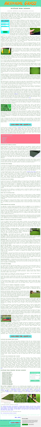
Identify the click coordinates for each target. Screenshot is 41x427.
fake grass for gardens (31, 347)
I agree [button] (23, 424)
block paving (38, 390)
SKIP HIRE (6, 390)
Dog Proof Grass (33, 406)
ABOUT (32, 6)
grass (20, 366)
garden (9, 65)
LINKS (30, 6)
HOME (27, 6)
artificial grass (17, 28)
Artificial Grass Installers (24, 406)
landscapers (28, 390)
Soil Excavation (15, 406)
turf (5, 155)
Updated (10, 420)
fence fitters (30, 391)
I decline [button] (26, 424)
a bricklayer (20, 391)
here (30, 97)
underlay (38, 86)
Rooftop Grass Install (7, 406)
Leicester (19, 127)
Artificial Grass (5, 420)
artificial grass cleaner (31, 171)
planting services (17, 390)
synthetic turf (7, 146)
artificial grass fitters (26, 131)
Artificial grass (4, 127)
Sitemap (1, 420)
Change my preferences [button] (31, 424)
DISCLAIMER (38, 6)
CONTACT (35, 6)
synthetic (22, 85)
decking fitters (9, 391)
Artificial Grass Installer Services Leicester (13, 370)
